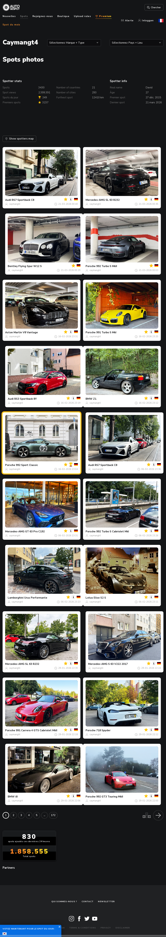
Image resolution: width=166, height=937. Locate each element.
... (44, 815)
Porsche (91, 266)
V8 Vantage (30, 332)
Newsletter (106, 901)
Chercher (153, 7)
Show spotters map (19, 138)
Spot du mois (11, 24)
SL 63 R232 (113, 200)
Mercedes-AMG (95, 200)
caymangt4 (14, 204)
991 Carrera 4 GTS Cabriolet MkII (36, 730)
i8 (16, 796)
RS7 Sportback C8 (23, 200)
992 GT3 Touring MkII (109, 796)
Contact (88, 901)
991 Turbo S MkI (106, 332)
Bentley (13, 266)
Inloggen (146, 20)
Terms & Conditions (82, 927)
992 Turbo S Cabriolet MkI (112, 531)
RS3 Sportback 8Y (25, 399)
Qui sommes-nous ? (64, 901)
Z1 (94, 399)
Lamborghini (16, 597)
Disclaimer (122, 927)
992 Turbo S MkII (106, 266)
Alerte (127, 20)
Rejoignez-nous (42, 16)
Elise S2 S (100, 597)
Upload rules (82, 16)
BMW (89, 399)
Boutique (63, 16)
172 (53, 815)
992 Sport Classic (27, 465)
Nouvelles (9, 16)
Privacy (106, 927)
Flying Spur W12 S (30, 266)
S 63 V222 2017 (118, 664)
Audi (8, 200)
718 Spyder (103, 730)
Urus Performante (35, 597)
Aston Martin (13, 332)
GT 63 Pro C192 (35, 531)
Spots (24, 16)
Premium (103, 16)
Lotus (89, 597)
